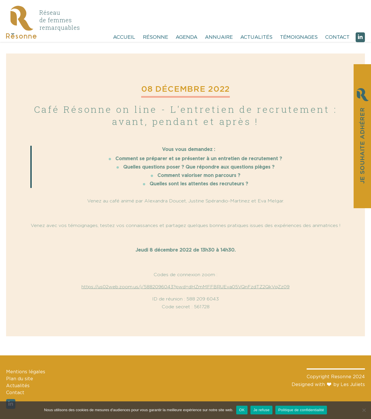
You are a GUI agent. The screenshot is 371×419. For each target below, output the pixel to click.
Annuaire (219, 37)
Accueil (124, 37)
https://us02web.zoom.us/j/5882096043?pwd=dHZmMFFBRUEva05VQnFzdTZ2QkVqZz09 (185, 287)
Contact (337, 37)
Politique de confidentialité (301, 410)
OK (242, 410)
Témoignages (299, 37)
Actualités (256, 37)
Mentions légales (25, 372)
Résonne (155, 37)
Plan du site (19, 378)
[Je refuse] (364, 410)
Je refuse (261, 410)
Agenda (186, 37)
